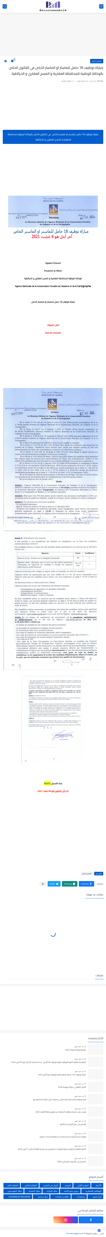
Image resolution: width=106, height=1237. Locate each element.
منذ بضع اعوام (79, 1133)
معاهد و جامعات (62, 1196)
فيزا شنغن (97, 1196)
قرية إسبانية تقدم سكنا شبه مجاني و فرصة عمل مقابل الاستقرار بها (59, 1099)
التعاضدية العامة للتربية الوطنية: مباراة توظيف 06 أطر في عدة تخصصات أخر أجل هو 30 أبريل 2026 (48, 1062)
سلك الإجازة (52, 1191)
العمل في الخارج (51, 1185)
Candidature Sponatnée (19, 1196)
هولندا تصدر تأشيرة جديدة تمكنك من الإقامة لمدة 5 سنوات (62, 1136)
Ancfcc (47, 783)
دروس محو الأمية (71, 1191)
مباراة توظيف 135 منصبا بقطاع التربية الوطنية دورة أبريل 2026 (62, 1074)
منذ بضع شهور (79, 1046)
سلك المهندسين (15, 1191)
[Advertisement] (53, 34)
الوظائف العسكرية (93, 1191)
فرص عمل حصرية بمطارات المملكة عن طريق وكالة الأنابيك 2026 (60, 1112)
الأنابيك (98, 1185)
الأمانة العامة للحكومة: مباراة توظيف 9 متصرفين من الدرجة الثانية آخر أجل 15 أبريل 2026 (52, 1149)
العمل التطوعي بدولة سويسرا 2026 (72, 1087)
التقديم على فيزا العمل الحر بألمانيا (73, 1124)
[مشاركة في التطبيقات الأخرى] (42, 883)
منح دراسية (43, 1196)
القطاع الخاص (31, 1185)
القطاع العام (96, 61)
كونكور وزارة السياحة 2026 (75, 1050)
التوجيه (68, 1185)
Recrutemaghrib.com (74, 1233)
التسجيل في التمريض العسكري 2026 (71, 1161)
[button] (86, 884)
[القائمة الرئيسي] (101, 6)
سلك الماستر (34, 1191)
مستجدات (80, 1196)
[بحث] (5, 6)
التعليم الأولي (83, 1185)
